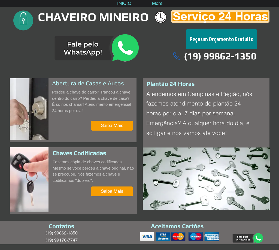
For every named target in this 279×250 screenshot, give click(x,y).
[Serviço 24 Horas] (220, 16)
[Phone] (176, 55)
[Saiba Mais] (112, 126)
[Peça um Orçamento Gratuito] (221, 39)
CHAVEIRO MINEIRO (93, 16)
